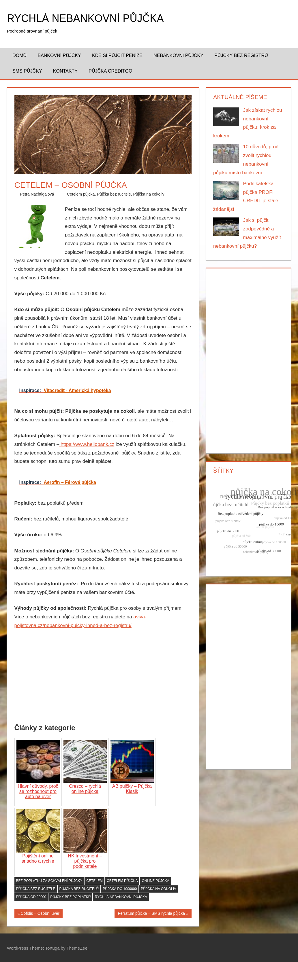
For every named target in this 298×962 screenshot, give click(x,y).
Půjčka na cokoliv (148, 194)
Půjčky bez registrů (241, 55)
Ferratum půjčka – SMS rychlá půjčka (151, 914)
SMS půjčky (27, 71)
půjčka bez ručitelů (79, 889)
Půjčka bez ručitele (114, 194)
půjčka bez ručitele (35, 889)
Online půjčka (155, 881)
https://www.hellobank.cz (86, 444)
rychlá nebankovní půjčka (121, 897)
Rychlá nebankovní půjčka (85, 18)
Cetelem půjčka (81, 194)
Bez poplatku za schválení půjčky (49, 881)
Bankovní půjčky (59, 55)
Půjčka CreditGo (110, 71)
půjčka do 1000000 (120, 889)
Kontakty (65, 71)
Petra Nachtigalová (37, 194)
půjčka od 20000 (31, 897)
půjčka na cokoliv (158, 889)
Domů (19, 55)
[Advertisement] (103, 677)
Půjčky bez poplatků (70, 897)
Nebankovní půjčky (178, 55)
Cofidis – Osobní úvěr (39, 914)
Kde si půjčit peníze (117, 55)
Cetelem (94, 881)
